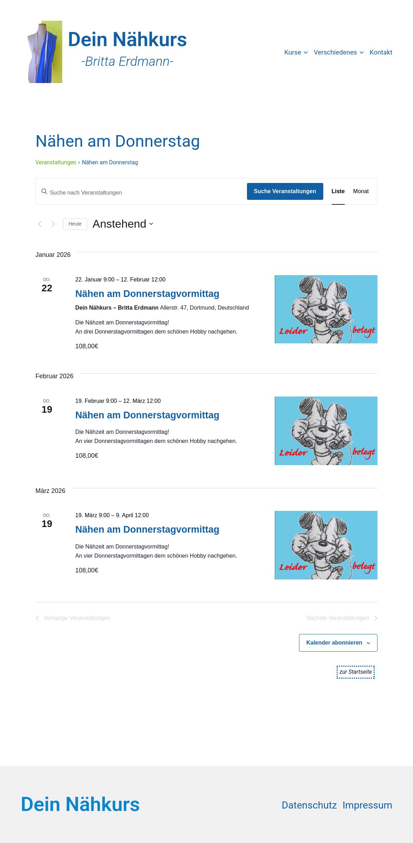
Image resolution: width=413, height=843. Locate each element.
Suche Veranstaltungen (285, 191)
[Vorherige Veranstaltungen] (40, 224)
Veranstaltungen (56, 162)
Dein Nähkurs (127, 39)
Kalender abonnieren (334, 643)
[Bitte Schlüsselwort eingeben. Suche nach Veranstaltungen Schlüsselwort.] (141, 192)
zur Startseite (355, 671)
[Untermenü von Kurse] (305, 51)
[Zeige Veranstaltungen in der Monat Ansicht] (361, 191)
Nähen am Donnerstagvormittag (147, 294)
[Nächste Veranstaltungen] (53, 224)
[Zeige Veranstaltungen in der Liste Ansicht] (338, 191)
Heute (75, 224)
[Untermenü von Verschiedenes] (361, 51)
